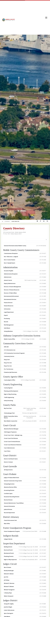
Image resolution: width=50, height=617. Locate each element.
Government (7, 221)
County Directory (15, 221)
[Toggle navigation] (46, 17)
